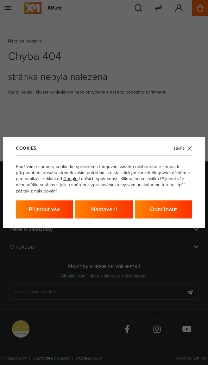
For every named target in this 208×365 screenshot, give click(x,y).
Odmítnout (163, 209)
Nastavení (104, 209)
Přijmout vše (44, 209)
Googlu (70, 178)
